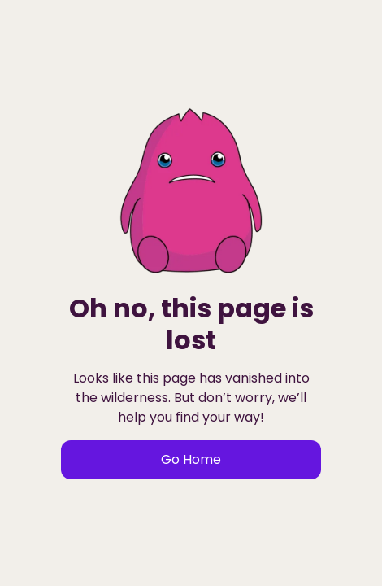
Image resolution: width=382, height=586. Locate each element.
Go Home (191, 459)
